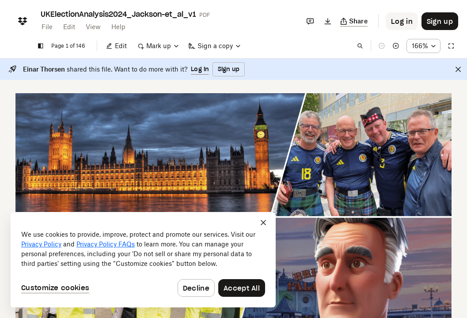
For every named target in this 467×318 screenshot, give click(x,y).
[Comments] (310, 21)
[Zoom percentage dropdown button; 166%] (423, 46)
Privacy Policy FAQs (105, 244)
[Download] (328, 21)
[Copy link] (354, 21)
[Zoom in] (396, 46)
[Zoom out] (382, 46)
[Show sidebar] (41, 46)
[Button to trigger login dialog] (402, 21)
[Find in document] (360, 46)
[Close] (458, 69)
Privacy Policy (41, 244)
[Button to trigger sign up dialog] (439, 21)
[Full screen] (451, 46)
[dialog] (143, 259)
